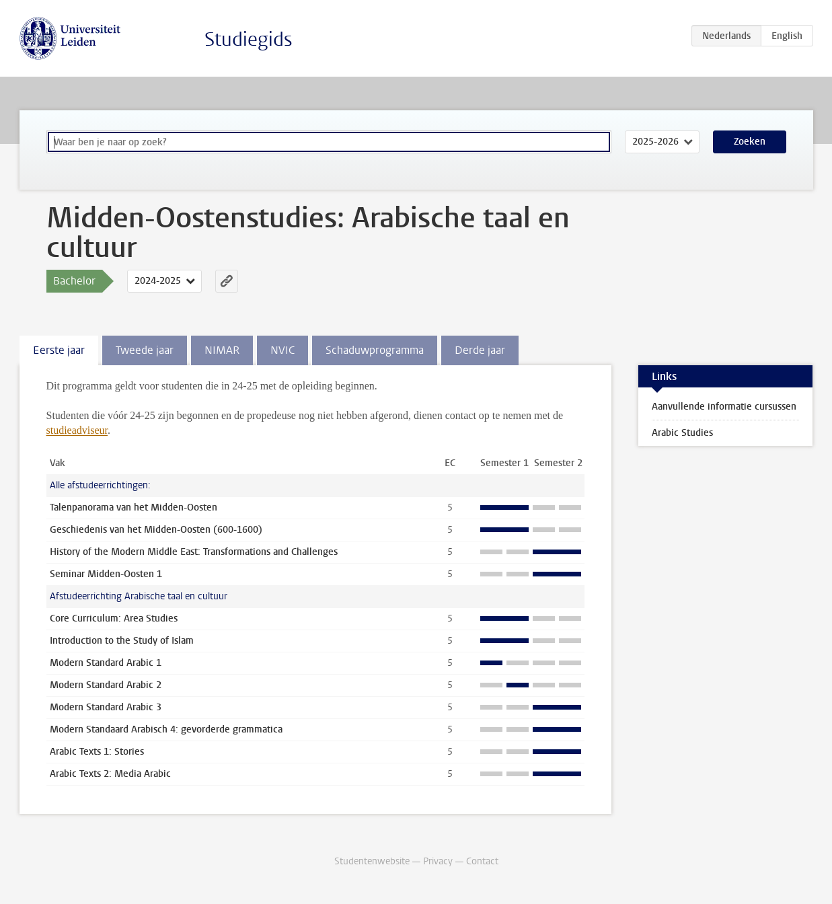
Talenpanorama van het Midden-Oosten (133, 507)
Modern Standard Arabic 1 (105, 662)
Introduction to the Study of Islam (122, 640)
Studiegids (248, 39)
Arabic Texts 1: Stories (97, 751)
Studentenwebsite (372, 861)
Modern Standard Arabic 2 (105, 685)
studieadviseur (77, 430)
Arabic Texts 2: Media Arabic (110, 773)
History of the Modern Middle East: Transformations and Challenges (194, 551)
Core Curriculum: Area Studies (114, 618)
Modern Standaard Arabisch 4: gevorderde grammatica (166, 729)
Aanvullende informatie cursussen (724, 406)
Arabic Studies (682, 432)
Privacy (438, 861)
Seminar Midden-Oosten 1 (106, 574)
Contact (482, 861)
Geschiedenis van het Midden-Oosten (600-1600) (156, 529)
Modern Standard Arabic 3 (105, 707)
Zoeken (749, 141)
